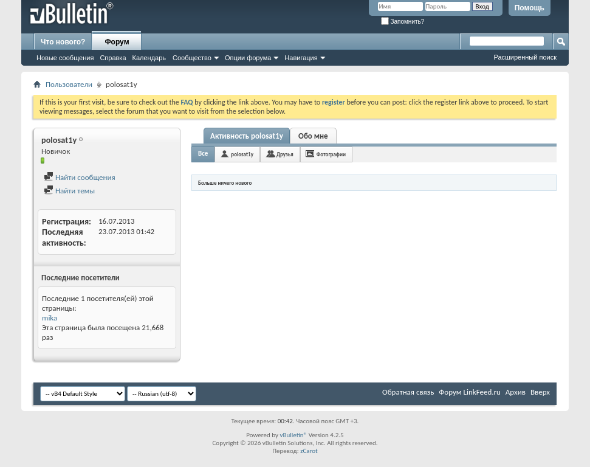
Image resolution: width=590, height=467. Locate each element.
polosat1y (242, 154)
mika (49, 317)
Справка (113, 57)
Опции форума (248, 57)
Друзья (284, 154)
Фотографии (331, 154)
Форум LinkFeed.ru (470, 391)
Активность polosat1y (246, 135)
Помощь (529, 8)
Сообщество (192, 57)
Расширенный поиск (525, 57)
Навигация (300, 57)
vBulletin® (293, 435)
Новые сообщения (65, 57)
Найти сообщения (79, 177)
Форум (117, 42)
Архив (516, 391)
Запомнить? (403, 21)
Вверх (540, 391)
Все (203, 153)
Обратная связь (408, 391)
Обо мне (313, 135)
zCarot (309, 451)
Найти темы (69, 190)
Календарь (149, 57)
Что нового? (63, 42)
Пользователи (69, 84)
